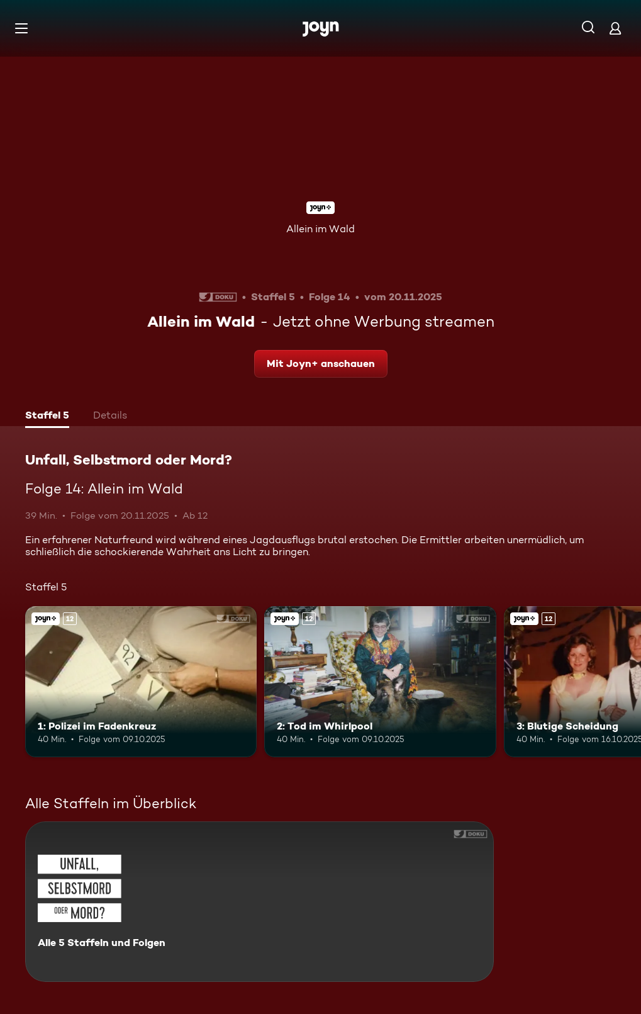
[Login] (615, 28)
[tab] (47, 416)
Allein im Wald (320, 229)
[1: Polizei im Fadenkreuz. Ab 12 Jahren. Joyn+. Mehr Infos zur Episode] (141, 681)
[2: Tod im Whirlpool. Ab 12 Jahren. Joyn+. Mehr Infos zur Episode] (380, 681)
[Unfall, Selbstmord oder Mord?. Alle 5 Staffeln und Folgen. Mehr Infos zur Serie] (259, 901)
